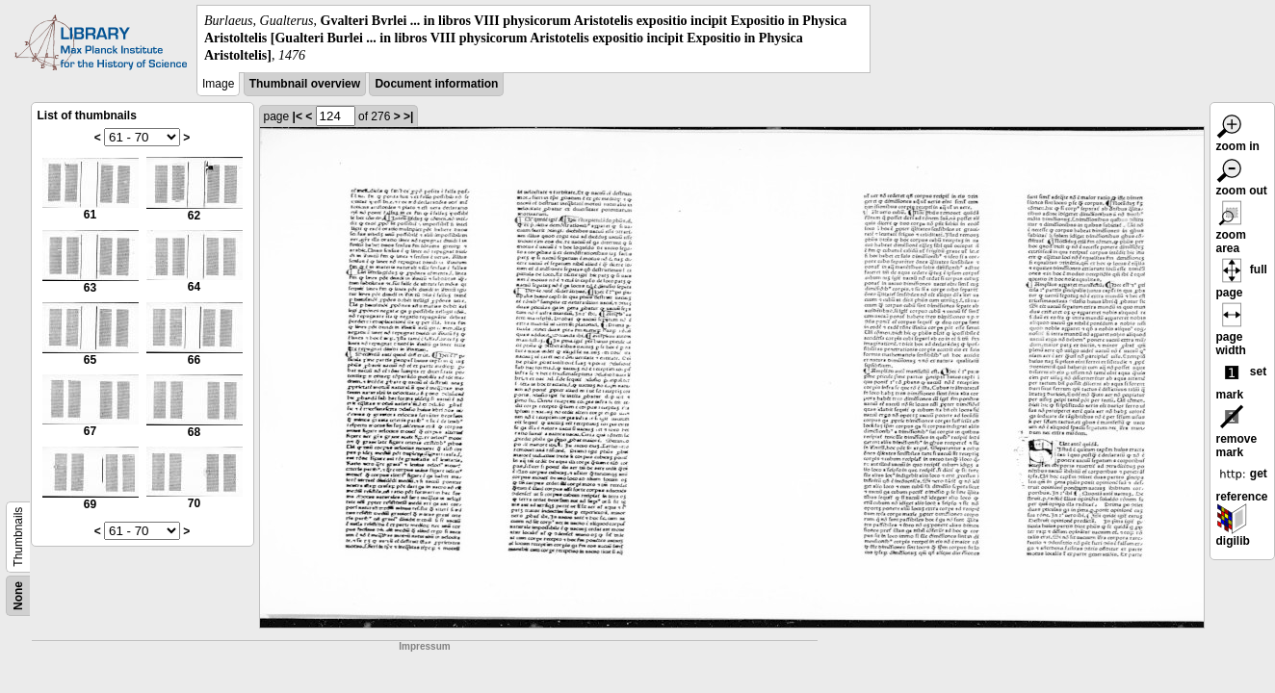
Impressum (424, 646)
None (18, 595)
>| (408, 116)
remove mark (1237, 434)
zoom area (1231, 230)
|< (297, 116)
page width (1231, 332)
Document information (436, 83)
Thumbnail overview (304, 83)
